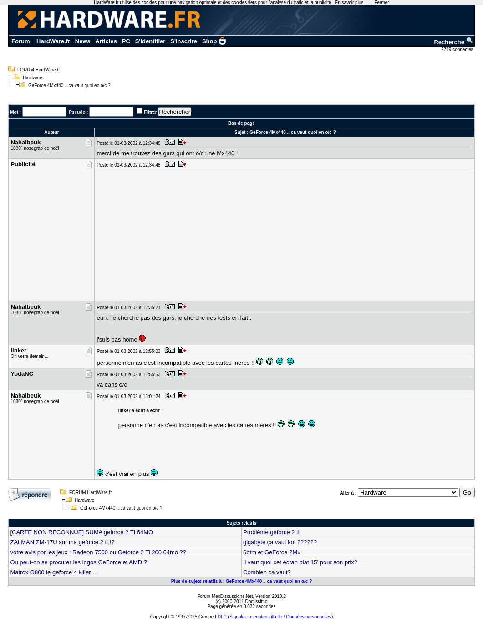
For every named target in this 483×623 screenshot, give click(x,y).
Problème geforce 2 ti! (272, 532)
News (83, 41)
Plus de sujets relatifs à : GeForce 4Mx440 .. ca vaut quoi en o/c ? (241, 581)
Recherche (453, 42)
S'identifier (150, 41)
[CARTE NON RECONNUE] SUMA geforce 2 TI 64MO (81, 532)
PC (126, 41)
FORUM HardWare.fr (38, 69)
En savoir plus (349, 2)
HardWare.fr (53, 41)
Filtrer (150, 112)
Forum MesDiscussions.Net (225, 596)
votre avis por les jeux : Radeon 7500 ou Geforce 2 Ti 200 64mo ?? (98, 552)
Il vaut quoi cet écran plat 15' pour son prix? (300, 562)
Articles (106, 41)
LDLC (221, 616)
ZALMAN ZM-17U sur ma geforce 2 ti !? (62, 542)
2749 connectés (457, 49)
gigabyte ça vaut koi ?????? (280, 542)
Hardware (32, 77)
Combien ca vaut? (267, 572)
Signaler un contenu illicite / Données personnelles (280, 616)
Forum (20, 41)
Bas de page (241, 123)
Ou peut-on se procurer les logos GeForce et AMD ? (78, 562)
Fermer (381, 2)
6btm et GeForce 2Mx (271, 552)
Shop (214, 41)
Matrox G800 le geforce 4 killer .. (53, 572)
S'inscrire (183, 41)
